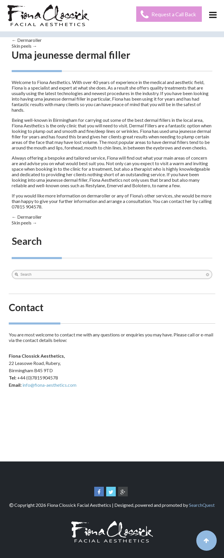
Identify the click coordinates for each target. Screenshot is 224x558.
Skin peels (24, 46)
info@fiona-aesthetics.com (49, 385)
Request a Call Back (173, 14)
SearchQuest (202, 505)
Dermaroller (27, 40)
